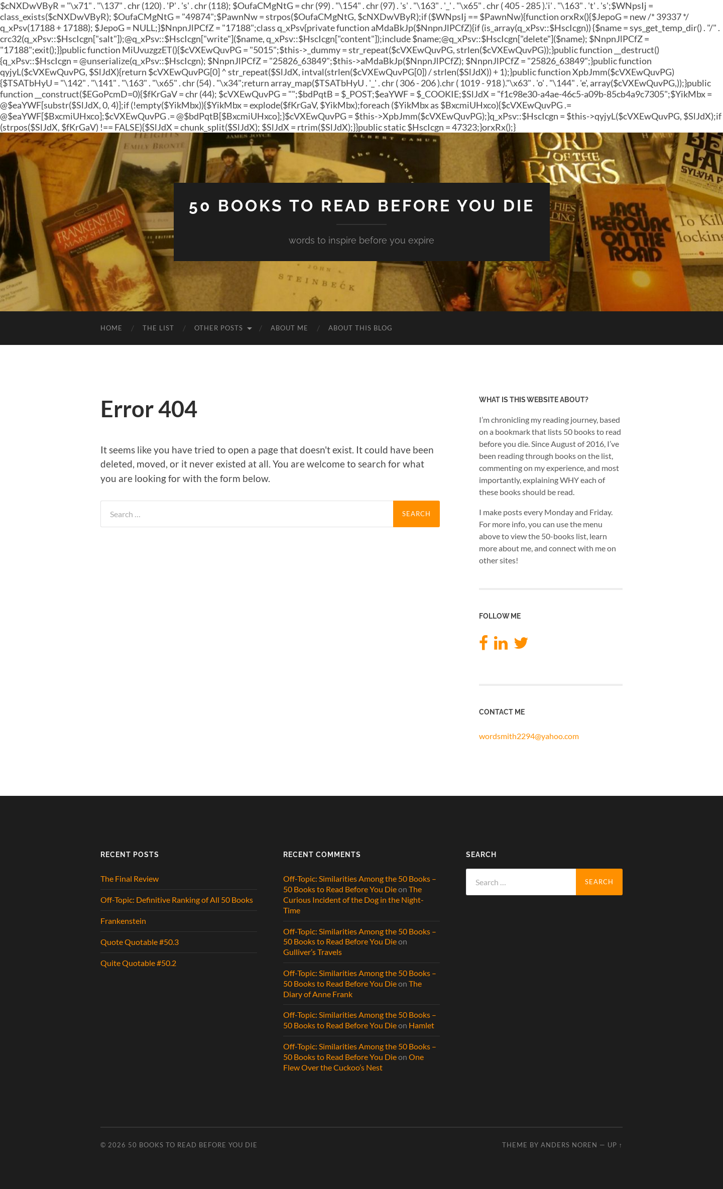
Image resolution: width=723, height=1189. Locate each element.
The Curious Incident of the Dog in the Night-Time (353, 899)
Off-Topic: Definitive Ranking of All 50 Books (176, 899)
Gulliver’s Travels (312, 952)
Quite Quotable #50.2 (138, 963)
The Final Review (129, 878)
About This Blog (360, 328)
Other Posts (218, 328)
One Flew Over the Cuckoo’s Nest (353, 1062)
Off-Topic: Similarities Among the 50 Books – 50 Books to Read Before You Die (359, 884)
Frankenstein (123, 920)
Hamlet (421, 1025)
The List (158, 328)
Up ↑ (615, 1145)
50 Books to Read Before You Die (362, 205)
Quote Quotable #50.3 (139, 941)
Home (111, 328)
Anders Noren (569, 1145)
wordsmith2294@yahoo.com (529, 736)
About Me (289, 328)
